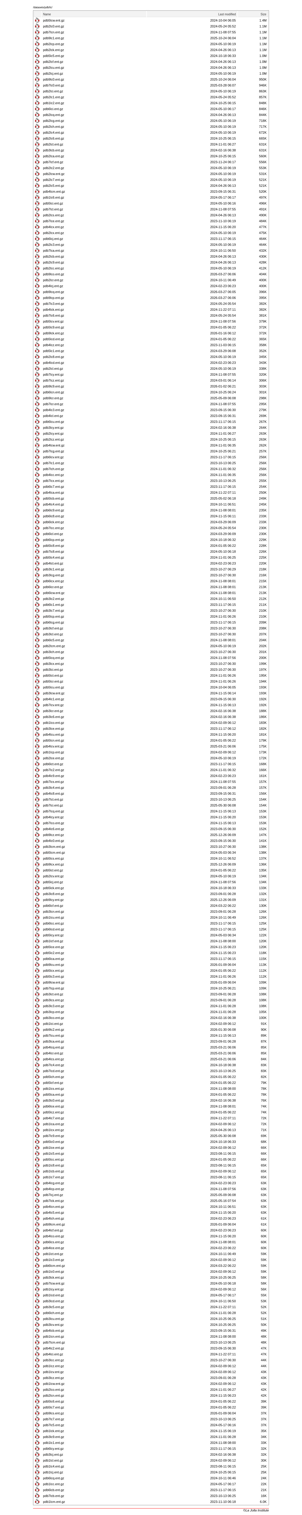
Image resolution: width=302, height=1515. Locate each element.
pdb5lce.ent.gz (53, 947)
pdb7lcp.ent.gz (53, 988)
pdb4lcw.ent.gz (54, 445)
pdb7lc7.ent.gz (53, 1419)
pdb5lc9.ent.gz (53, 327)
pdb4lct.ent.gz (53, 563)
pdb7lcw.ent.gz (54, 1283)
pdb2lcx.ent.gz (53, 233)
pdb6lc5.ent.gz (53, 640)
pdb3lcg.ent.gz (53, 575)
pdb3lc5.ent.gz (53, 1307)
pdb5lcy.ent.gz (53, 935)
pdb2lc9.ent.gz (53, 262)
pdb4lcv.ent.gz (53, 746)
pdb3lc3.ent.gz (53, 1006)
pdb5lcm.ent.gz (54, 852)
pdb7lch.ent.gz (53, 469)
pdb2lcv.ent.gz (53, 876)
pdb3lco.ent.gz (53, 1018)
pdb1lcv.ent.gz (53, 1372)
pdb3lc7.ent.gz (53, 610)
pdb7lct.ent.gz (53, 799)
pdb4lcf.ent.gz (53, 1230)
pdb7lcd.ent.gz (53, 1071)
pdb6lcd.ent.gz (53, 929)
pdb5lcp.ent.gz (53, 616)
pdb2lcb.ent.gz (53, 256)
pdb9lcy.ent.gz (53, 900)
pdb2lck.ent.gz (53, 50)
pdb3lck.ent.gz (53, 1277)
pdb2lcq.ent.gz (53, 115)
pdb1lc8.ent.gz (53, 1165)
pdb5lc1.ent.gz (53, 351)
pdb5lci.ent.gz (53, 203)
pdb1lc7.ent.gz (53, 1177)
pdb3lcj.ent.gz (53, 1454)
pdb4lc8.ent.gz (53, 793)
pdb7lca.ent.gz (53, 250)
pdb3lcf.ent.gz (53, 628)
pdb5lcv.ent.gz (53, 321)
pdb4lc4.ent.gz (53, 504)
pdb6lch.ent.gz (53, 1313)
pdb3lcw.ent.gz (54, 693)
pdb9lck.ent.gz (53, 333)
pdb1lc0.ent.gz (53, 1271)
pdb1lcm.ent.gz (54, 1501)
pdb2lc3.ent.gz (53, 244)
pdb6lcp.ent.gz (53, 539)
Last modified (227, 14)
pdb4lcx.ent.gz (53, 227)
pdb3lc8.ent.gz (53, 894)
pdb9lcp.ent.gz (53, 298)
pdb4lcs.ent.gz (53, 1059)
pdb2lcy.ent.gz (53, 433)
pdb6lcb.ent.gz (53, 1490)
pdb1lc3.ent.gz (53, 1260)
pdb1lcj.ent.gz (53, 1472)
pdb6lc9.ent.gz (53, 510)
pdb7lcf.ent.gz (53, 162)
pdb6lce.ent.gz (53, 1106)
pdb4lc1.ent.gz (53, 699)
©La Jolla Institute (256, 1510)
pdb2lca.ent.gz (53, 156)
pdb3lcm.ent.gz (54, 846)
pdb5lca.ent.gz (53, 1094)
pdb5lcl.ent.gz (53, 870)
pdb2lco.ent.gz (53, 1389)
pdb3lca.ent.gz (53, 1041)
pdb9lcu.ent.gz (53, 964)
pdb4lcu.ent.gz (53, 734)
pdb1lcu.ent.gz (53, 917)
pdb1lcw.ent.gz (54, 1383)
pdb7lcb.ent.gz (53, 1496)
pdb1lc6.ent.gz (53, 197)
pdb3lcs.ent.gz (53, 1000)
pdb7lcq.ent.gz (53, 811)
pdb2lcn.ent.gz (53, 1395)
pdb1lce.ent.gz (53, 1147)
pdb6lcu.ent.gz (53, 421)
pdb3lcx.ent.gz (53, 663)
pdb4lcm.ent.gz (54, 191)
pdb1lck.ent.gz (53, 1431)
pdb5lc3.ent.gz (53, 976)
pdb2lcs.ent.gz (53, 215)
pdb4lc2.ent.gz (53, 1348)
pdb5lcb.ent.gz (53, 498)
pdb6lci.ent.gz (53, 109)
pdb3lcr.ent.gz (53, 711)
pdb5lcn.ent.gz (53, 740)
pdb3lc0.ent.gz (53, 1100)
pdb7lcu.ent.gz (53, 1035)
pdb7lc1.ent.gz (53, 463)
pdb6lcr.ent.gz (53, 587)
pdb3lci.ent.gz (53, 669)
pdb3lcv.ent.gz (53, 1324)
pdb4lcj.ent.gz (53, 286)
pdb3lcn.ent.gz (53, 911)
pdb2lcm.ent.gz (54, 646)
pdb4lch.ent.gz (53, 1218)
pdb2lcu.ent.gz (53, 67)
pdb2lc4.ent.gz (53, 132)
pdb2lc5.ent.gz (53, 185)
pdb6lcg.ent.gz (53, 622)
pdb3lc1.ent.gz (53, 569)
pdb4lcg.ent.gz (53, 1183)
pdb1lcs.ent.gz (53, 1088)
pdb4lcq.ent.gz (53, 1047)
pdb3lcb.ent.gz (53, 150)
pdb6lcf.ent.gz (53, 905)
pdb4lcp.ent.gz (53, 1189)
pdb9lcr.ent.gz (53, 398)
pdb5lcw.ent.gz (54, 20)
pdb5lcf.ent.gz (53, 1082)
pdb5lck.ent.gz (53, 888)
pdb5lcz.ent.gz (53, 1112)
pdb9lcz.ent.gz (53, 835)
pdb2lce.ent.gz (53, 758)
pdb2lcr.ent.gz (53, 280)
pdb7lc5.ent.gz (53, 1425)
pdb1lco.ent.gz (53, 722)
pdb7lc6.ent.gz (53, 315)
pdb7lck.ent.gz (53, 1200)
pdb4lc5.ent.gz (53, 1212)
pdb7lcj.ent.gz (53, 1195)
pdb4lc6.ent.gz (53, 829)
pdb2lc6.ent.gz (53, 138)
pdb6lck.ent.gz (53, 522)
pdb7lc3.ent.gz (53, 303)
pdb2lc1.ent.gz (53, 97)
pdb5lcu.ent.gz (53, 687)
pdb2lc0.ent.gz (53, 26)
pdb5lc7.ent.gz (53, 1407)
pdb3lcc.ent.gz (53, 1360)
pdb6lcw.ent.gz (54, 593)
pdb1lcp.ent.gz (53, 752)
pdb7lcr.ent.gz (53, 404)
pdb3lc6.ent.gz (53, 717)
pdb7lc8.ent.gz (53, 551)
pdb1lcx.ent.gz (53, 1130)
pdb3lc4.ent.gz (53, 787)
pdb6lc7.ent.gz (53, 486)
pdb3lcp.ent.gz (53, 1012)
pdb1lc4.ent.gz (53, 1466)
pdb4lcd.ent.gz (53, 362)
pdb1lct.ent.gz (53, 1254)
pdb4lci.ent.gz (53, 1354)
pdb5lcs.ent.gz (53, 858)
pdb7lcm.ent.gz (54, 1342)
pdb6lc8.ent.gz (53, 516)
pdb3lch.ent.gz (53, 652)
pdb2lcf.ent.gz (53, 61)
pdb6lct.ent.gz (53, 764)
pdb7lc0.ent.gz (53, 85)
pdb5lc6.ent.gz (53, 1401)
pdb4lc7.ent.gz (53, 1118)
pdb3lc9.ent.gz (53, 1437)
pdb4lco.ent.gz (53, 1236)
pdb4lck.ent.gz (53, 309)
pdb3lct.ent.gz (53, 994)
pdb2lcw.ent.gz (54, 174)
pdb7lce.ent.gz (53, 221)
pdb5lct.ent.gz (53, 675)
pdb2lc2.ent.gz (53, 168)
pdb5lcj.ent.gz (53, 882)
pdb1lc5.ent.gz (53, 1153)
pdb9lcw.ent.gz (54, 982)
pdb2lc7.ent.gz (53, 179)
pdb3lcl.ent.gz (53, 634)
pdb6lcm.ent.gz (54, 1265)
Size (263, 14)
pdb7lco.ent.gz (53, 823)
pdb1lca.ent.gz (53, 1124)
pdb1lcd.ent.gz (53, 1295)
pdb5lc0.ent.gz (53, 1141)
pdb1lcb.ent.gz (53, 1171)
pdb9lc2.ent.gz (53, 1029)
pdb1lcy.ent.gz (53, 1289)
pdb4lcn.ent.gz (53, 1206)
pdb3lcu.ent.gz (53, 1319)
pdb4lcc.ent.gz (53, 475)
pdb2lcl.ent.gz (53, 368)
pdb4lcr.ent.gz (53, 1053)
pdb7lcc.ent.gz (53, 528)
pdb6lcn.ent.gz (53, 392)
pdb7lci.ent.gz (53, 805)
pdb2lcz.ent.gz (53, 439)
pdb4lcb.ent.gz (53, 1330)
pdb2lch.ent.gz (53, 126)
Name (47, 14)
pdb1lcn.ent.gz (53, 1336)
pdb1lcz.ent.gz (53, 1366)
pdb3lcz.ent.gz (53, 1378)
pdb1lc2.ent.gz (53, 103)
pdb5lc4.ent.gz (53, 557)
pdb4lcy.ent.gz (53, 817)
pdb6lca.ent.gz (53, 959)
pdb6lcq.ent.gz (53, 1478)
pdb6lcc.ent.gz (53, 923)
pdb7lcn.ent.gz (53, 32)
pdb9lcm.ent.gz (54, 1224)
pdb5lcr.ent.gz (53, 681)
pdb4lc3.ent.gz (53, 410)
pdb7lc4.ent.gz (53, 1065)
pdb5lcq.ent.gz (53, 658)
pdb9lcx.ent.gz (53, 864)
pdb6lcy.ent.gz (53, 1448)
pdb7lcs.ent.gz (53, 781)
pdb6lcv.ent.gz (53, 457)
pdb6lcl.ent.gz (53, 534)
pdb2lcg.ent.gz (53, 120)
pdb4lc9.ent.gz (53, 776)
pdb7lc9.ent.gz (53, 1136)
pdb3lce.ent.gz (53, 728)
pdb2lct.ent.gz (53, 144)
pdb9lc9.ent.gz (53, 386)
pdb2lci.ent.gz (53, 91)
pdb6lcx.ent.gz (53, 581)
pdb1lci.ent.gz (53, 1023)
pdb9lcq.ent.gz (53, 292)
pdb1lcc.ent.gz (53, 1484)
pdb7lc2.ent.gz (53, 770)
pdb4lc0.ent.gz (53, 840)
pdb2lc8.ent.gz (53, 357)
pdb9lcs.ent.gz (53, 1413)
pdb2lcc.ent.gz (53, 268)
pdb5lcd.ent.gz (53, 339)
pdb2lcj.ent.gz (53, 73)
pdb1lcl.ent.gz (53, 1460)
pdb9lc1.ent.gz (53, 38)
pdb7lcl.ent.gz (53, 209)
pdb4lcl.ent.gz (53, 416)
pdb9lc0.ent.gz (53, 79)
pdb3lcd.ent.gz (53, 1301)
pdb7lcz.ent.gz (53, 380)
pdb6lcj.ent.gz (53, 238)
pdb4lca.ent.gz (53, 492)
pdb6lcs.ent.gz (53, 1242)
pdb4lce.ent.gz (53, 1248)
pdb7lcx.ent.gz (53, 480)
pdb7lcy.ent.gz (53, 374)
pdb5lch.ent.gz (53, 1077)
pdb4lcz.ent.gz (53, 345)
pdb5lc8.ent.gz (53, 545)
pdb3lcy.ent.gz (53, 427)
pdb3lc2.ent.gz (53, 599)
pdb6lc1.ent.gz (53, 604)
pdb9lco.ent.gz (53, 274)
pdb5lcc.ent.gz (53, 1159)
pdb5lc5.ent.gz (53, 56)
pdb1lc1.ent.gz (53, 1442)
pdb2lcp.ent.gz (53, 44)
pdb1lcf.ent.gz (53, 941)
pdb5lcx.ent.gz (53, 970)
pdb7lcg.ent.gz (53, 451)
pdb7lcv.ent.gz (53, 705)
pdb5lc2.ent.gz (53, 953)
